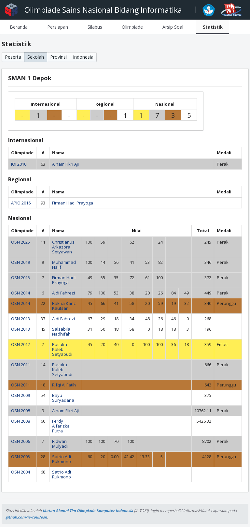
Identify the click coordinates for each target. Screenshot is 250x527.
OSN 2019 (20, 262)
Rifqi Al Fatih (64, 385)
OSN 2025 (20, 242)
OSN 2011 (20, 365)
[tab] (18, 27)
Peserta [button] (13, 57)
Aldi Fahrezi (63, 293)
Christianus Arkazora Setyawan (63, 247)
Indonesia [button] (83, 57)
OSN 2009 (20, 395)
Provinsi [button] (58, 57)
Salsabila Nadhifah (61, 331)
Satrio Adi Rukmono (61, 459)
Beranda (19, 27)
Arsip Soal (172, 27)
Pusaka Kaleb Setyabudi (62, 349)
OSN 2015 (20, 277)
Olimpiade (132, 27)
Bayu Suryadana (63, 397)
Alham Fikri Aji (65, 164)
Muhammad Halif (64, 264)
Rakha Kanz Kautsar (64, 305)
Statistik (213, 27)
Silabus (95, 27)
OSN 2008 (20, 411)
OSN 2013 (20, 319)
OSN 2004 (20, 472)
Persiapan (57, 27)
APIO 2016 (21, 203)
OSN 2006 (20, 441)
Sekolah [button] (35, 57)
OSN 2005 (20, 456)
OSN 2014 (20, 293)
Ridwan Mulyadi (60, 443)
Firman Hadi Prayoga (72, 203)
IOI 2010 (18, 164)
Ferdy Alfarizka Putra (61, 426)
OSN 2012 (20, 344)
